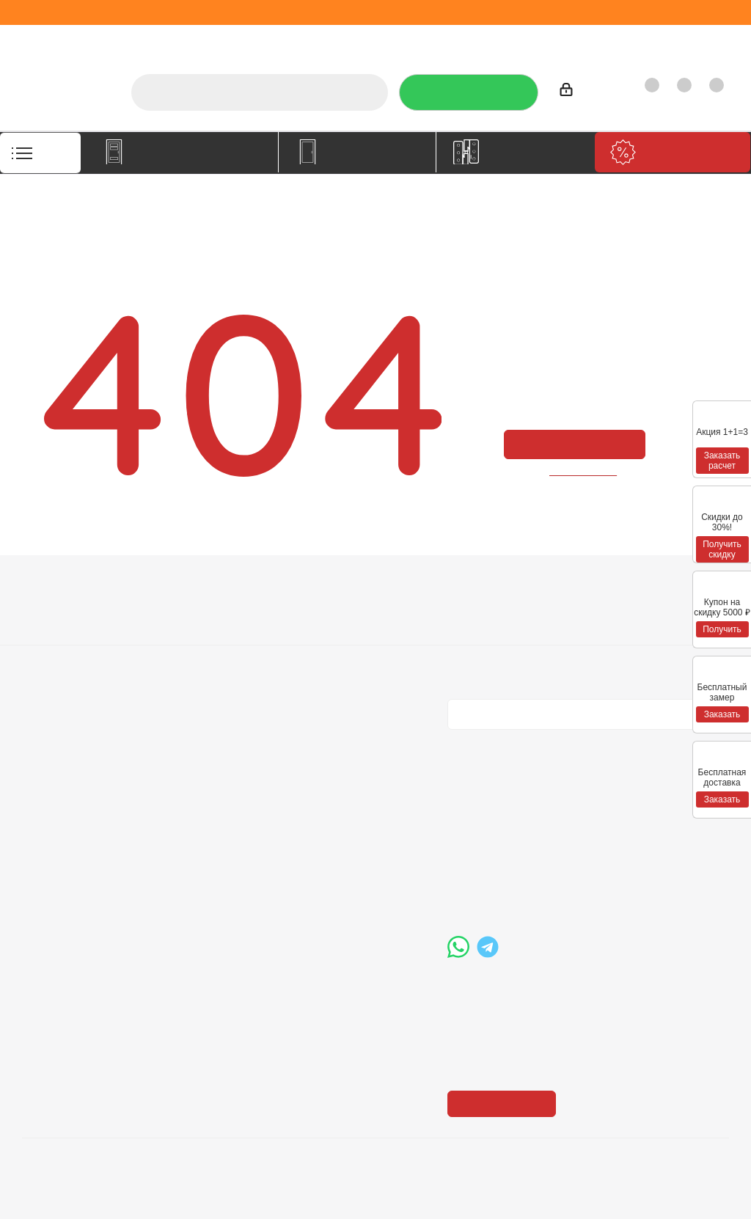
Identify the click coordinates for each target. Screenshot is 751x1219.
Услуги (356, 39)
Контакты (697, 39)
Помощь (331, 587)
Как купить (628, 39)
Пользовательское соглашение (214, 681)
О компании (293, 39)
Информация (204, 587)
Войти (582, 92)
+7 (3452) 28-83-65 (124, 1192)
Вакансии (46, 633)
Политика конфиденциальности (521, 631)
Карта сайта (337, 653)
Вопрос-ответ (342, 612)
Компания (53, 587)
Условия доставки (210, 633)
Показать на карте (506, 1013)
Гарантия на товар (213, 653)
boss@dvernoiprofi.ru (526, 889)
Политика (47, 653)
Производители (544, 39)
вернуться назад (584, 471)
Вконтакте (462, 741)
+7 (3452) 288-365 (520, 814)
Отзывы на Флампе (439, 39)
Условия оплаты (205, 612)
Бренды (327, 633)
